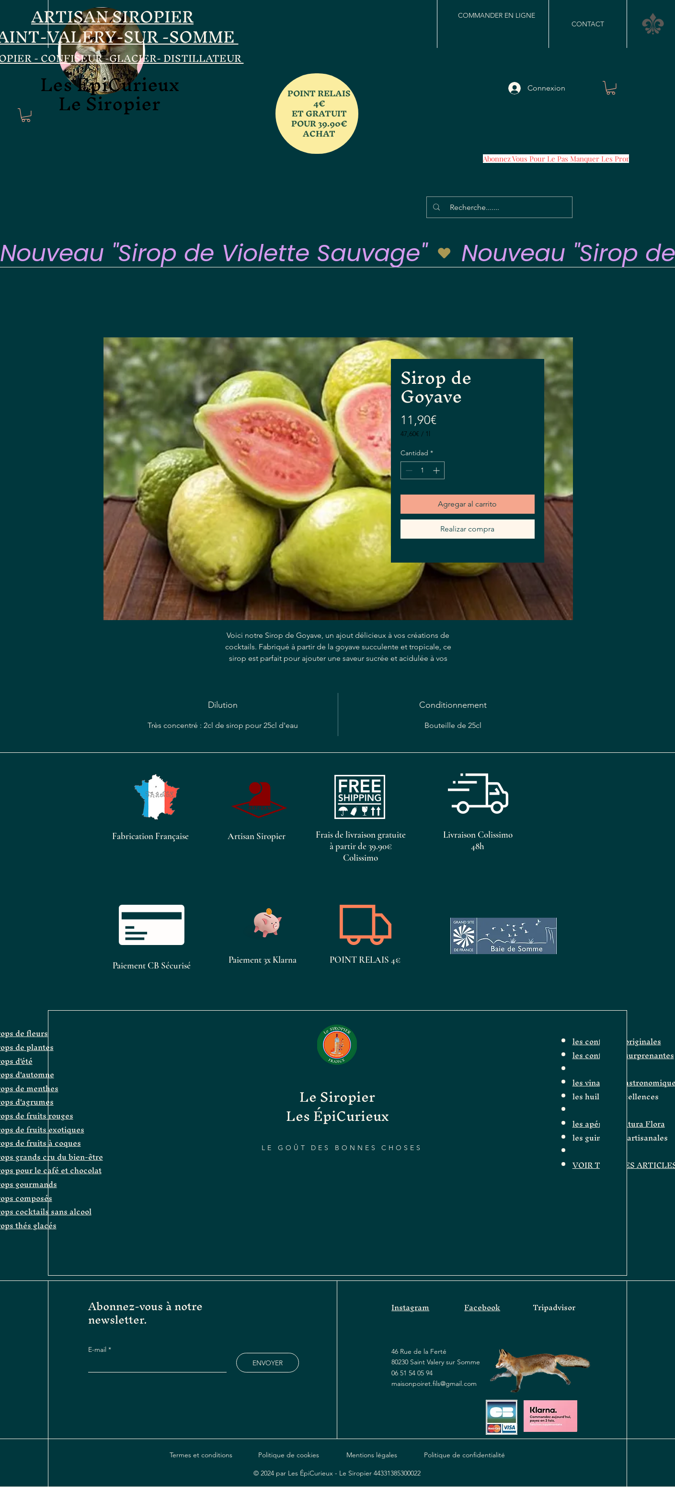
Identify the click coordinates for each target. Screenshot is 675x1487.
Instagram (410, 1307)
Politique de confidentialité (464, 1455)
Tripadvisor (554, 1307)
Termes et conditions (201, 1455)
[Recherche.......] (501, 207)
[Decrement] (408, 470)
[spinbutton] (422, 470)
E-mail (98, 1349)
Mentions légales (371, 1455)
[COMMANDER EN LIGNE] (496, 15)
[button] (26, 115)
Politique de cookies (288, 1455)
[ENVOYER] (267, 1362)
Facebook (482, 1307)
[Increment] (437, 470)
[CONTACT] (588, 24)
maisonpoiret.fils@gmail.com (434, 1383)
